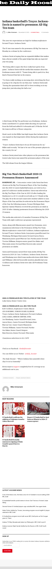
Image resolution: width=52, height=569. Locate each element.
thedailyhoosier (22, 324)
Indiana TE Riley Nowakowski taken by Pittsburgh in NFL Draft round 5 (24, 495)
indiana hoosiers (8, 353)
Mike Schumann (12, 29)
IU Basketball (34, 29)
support (14, 342)
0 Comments (43, 29)
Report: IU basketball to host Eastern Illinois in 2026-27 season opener (37, 395)
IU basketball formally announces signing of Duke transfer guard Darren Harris (12, 417)
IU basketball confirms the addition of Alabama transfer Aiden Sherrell (13, 394)
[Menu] (3, 3)
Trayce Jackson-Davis (22, 353)
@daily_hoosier (27, 329)
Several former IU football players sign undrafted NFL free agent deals (24, 480)
